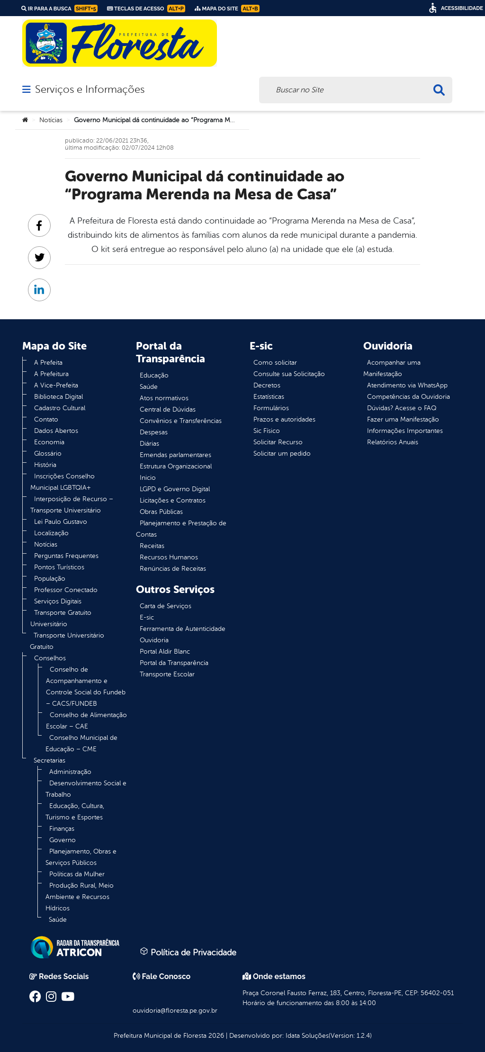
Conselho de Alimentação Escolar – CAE (86, 720)
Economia (49, 442)
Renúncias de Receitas (173, 568)
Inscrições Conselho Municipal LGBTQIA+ (62, 482)
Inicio (148, 477)
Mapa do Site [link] (227, 8)
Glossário (48, 453)
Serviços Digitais (57, 601)
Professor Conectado (66, 589)
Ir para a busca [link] (59, 8)
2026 (215, 1035)
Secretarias (49, 760)
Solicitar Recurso (278, 442)
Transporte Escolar (167, 674)
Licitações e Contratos (173, 500)
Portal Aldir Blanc (165, 651)
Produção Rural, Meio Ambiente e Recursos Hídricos (79, 897)
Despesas (154, 432)
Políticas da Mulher (77, 874)
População (49, 578)
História (45, 464)
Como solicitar (275, 362)
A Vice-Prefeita (56, 385)
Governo (62, 840)
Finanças (61, 828)
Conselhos (50, 658)
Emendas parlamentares (175, 455)
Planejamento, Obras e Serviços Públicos (81, 857)
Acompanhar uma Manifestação (392, 368)
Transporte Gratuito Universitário (60, 618)
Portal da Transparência (174, 662)
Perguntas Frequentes (66, 555)
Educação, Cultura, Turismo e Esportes (74, 811)
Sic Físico (266, 430)
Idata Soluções (307, 1035)
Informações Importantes (405, 430)
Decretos (266, 385)
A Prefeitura (51, 374)
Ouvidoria (154, 640)
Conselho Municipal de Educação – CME (81, 743)
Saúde (58, 919)
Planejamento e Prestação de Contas (181, 529)
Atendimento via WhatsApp (407, 385)
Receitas (152, 545)
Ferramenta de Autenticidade (182, 628)
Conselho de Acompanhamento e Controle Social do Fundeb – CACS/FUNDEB (86, 686)
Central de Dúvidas (168, 409)
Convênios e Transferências (181, 420)
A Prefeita (48, 362)
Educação (154, 375)
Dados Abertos (56, 430)
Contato (46, 419)
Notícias (51, 120)
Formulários (271, 408)
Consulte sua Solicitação (289, 374)
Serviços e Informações (89, 89)
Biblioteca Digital (58, 396)
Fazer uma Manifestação (403, 419)
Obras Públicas (161, 511)
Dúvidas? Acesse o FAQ (401, 408)
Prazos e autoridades (284, 419)
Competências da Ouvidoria (408, 396)
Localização (51, 533)
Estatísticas (268, 396)
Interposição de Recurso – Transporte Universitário (71, 504)
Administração (70, 771)
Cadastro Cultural (59, 408)
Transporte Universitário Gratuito (67, 641)
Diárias (149, 443)
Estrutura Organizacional (176, 466)
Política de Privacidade (188, 952)
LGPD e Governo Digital (175, 489)
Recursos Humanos (169, 557)
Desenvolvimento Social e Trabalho (85, 789)
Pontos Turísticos (59, 567)
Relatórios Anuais (392, 442)
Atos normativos (164, 398)
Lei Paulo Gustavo (60, 521)
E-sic (147, 617)
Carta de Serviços (165, 606)
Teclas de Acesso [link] (146, 8)
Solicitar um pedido (282, 453)
